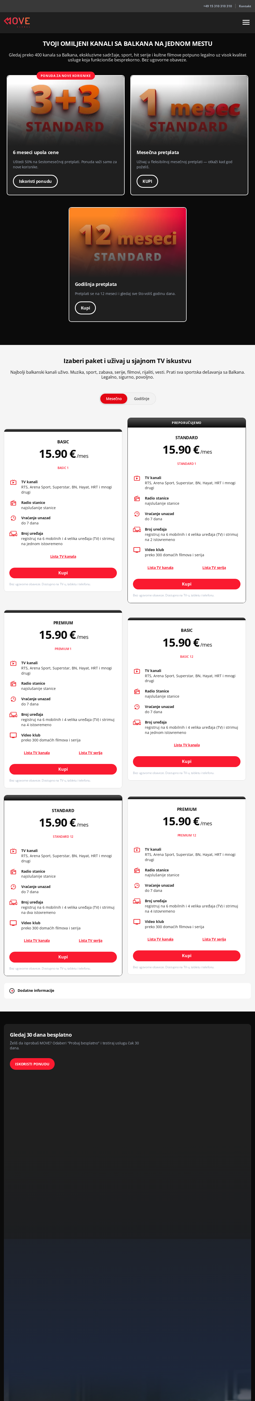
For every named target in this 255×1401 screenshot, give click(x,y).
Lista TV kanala (63, 556)
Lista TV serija (214, 567)
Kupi (85, 308)
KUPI (147, 181)
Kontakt (245, 6)
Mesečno (114, 398)
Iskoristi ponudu (35, 181)
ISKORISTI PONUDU (32, 1063)
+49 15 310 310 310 (217, 6)
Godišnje (141, 398)
